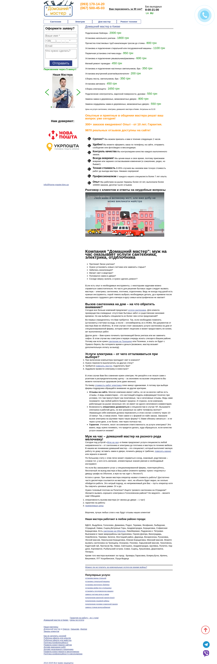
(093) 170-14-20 (92, 4)
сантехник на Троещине (120, 341)
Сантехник (55, 21)
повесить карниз (163, 451)
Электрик (80, 21)
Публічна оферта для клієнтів (57, 638)
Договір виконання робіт (55, 647)
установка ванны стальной (95, 578)
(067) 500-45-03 (92, 8)
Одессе (66, 629)
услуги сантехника (137, 310)
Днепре (83, 629)
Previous (41, 148)
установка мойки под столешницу (98, 588)
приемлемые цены (94, 505)
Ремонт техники (129, 21)
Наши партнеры (51, 627)
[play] (125, 214)
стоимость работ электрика (108, 385)
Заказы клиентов (51, 631)
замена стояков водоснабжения (97, 607)
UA (147, 13)
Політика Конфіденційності (56, 642)
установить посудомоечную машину (99, 591)
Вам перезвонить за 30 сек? (125, 9)
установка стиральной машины (97, 581)
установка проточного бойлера (97, 585)
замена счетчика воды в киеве (97, 594)
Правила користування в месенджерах (61, 651)
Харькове (75, 629)
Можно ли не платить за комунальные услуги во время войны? (116, 567)
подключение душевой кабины (97, 601)
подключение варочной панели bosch (100, 598)
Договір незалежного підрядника (58, 649)
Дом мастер (104, 21)
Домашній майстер (99, 196)
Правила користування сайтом (58, 645)
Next (83, 148)
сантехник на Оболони (114, 531)
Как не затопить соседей (55, 636)
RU (151, 13)
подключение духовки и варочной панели (101, 604)
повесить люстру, (104, 366)
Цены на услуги (77, 620)
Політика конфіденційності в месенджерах (63, 654)
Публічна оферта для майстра (57, 640)
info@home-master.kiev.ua (56, 184)
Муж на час (112, 442)
